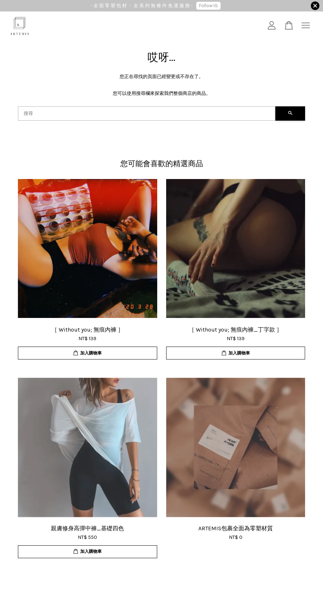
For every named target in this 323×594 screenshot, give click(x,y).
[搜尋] (146, 113)
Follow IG (208, 5)
